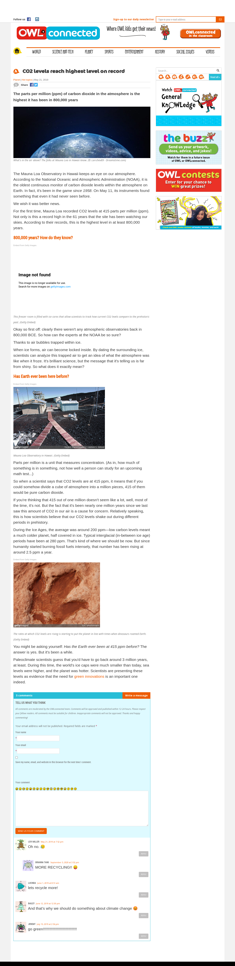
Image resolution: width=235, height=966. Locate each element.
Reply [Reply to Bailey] (143, 915)
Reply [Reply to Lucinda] (143, 895)
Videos (210, 52)
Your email (20, 745)
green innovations (89, 676)
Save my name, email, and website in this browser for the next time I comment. (53, 762)
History (160, 52)
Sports (109, 52)
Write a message (136, 695)
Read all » (215, 77)
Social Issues (185, 52)
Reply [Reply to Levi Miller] (143, 853)
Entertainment (134, 52)
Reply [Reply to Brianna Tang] (143, 874)
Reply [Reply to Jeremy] (143, 936)
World (36, 52)
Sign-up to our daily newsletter (133, 19)
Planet (89, 52)
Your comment (22, 782)
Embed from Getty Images (25, 245)
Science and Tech (62, 52)
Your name (20, 732)
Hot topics (27, 79)
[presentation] (40, 772)
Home (19, 51)
